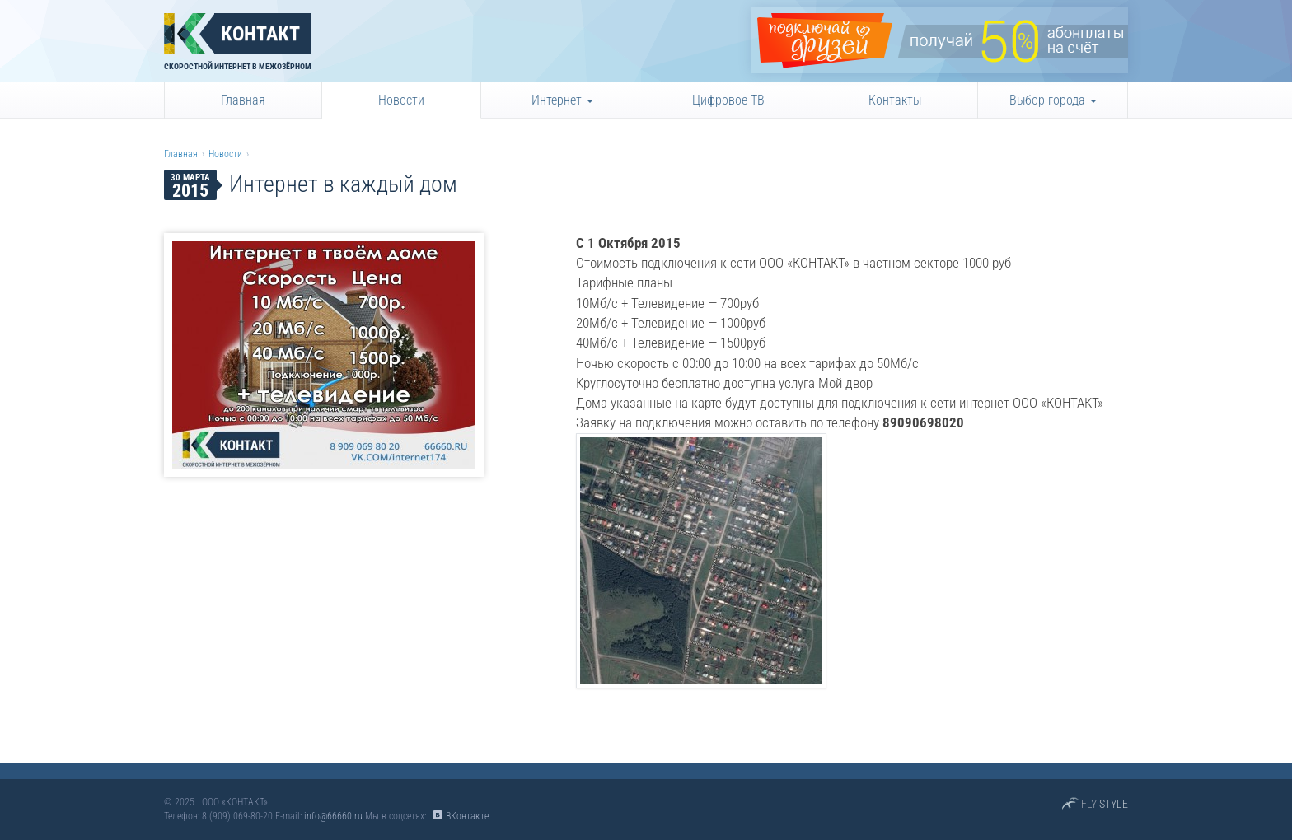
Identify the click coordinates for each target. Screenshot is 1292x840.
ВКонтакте (467, 816)
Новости (401, 100)
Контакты (894, 100)
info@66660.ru (333, 816)
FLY (1104, 803)
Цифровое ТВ (728, 100)
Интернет (562, 100)
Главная (243, 100)
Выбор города (1053, 100)
